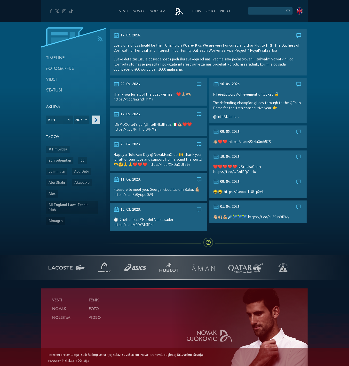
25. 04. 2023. (127, 144)
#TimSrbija (57, 149)
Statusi (54, 90)
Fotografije (60, 69)
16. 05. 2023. (226, 84)
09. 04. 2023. (226, 181)
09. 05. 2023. (226, 131)
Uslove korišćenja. (190, 355)
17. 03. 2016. (127, 35)
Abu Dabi (81, 171)
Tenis (196, 11)
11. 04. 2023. (127, 179)
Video (225, 11)
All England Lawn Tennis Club (68, 207)
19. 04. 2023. (226, 156)
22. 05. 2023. (127, 84)
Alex (52, 193)
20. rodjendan (59, 160)
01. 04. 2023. (226, 206)
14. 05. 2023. (127, 114)
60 (82, 160)
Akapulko (82, 182)
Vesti (123, 11)
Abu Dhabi (56, 182)
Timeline (55, 58)
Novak (139, 11)
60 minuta (56, 171)
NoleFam (157, 11)
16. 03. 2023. (127, 209)
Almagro (55, 220)
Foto (210, 11)
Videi (51, 79)
